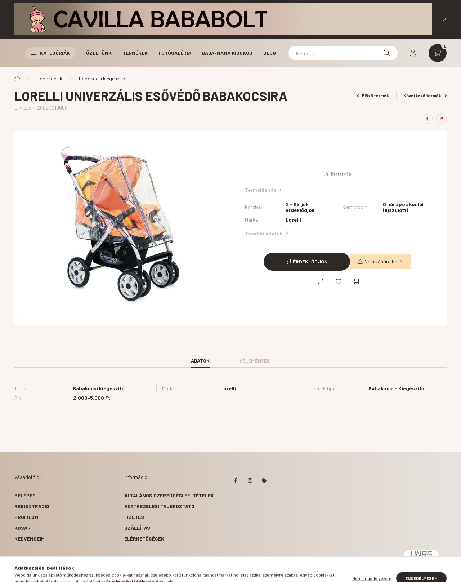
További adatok (266, 233)
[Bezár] (444, 19)
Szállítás (137, 528)
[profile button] (413, 53)
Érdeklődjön (310, 261)
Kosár (22, 528)
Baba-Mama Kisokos (227, 53)
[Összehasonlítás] (320, 281)
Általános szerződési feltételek (169, 495)
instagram (250, 480)
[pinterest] (441, 118)
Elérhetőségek (144, 539)
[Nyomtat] (356, 281)
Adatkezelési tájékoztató (159, 506)
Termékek (135, 53)
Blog (269, 53)
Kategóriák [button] (50, 53)
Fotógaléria (174, 53)
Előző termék (373, 95)
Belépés (25, 495)
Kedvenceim (29, 539)
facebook (235, 480)
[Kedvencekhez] (338, 281)
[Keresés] (343, 53)
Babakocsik (49, 78)
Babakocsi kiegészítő (102, 78)
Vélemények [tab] (254, 360)
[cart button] (438, 53)
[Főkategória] (17, 79)
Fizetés (134, 517)
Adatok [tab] (200, 360)
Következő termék (425, 95)
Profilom (26, 517)
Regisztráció (31, 506)
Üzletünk (99, 53)
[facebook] (427, 118)
